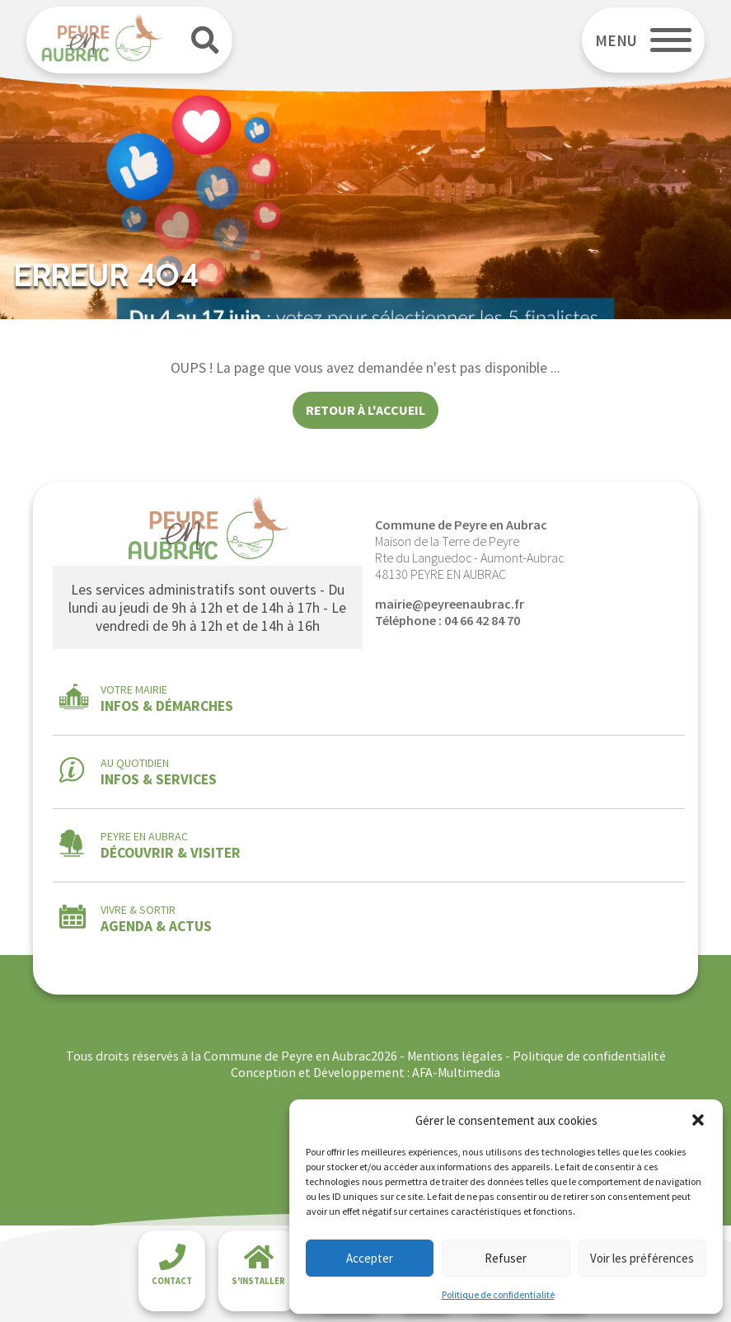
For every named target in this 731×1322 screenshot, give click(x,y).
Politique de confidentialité (498, 1294)
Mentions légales (455, 1055)
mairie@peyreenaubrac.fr (449, 603)
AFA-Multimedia (456, 1072)
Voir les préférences (642, 1258)
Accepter (369, 1258)
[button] (698, 1120)
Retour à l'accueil (365, 410)
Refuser (506, 1258)
